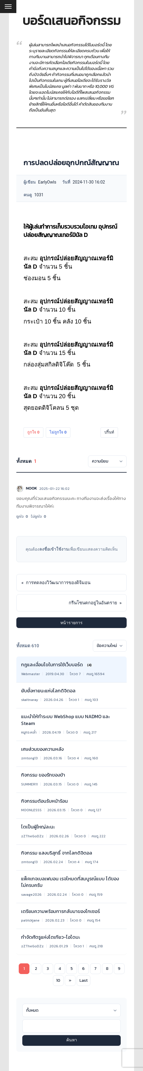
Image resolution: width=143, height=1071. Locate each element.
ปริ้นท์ (109, 432)
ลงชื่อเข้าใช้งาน (54, 549)
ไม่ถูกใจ (58, 432)
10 (58, 980)
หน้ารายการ (71, 622)
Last (83, 980)
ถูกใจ (33, 432)
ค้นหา (71, 1040)
